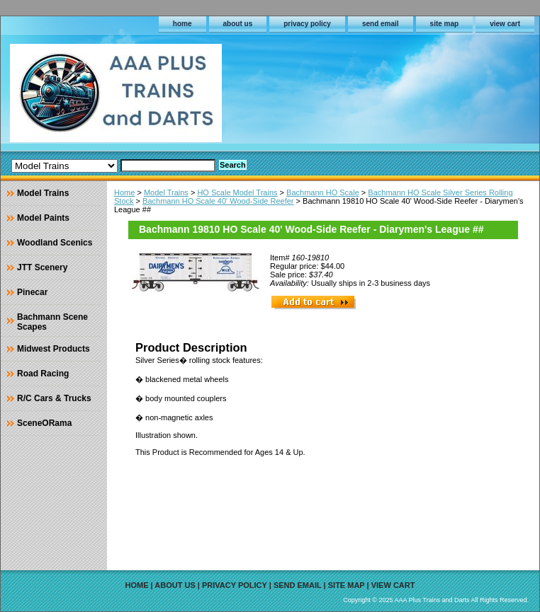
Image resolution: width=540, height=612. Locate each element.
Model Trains (166, 192)
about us (238, 24)
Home (124, 192)
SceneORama (44, 423)
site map (444, 24)
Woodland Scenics (54, 243)
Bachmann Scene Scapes (52, 322)
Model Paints (43, 218)
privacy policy (307, 24)
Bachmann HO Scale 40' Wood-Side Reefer (217, 201)
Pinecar (32, 292)
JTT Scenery (42, 267)
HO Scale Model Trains (237, 192)
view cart (505, 24)
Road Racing (43, 374)
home (182, 24)
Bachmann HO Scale (322, 192)
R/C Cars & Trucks (54, 398)
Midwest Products (53, 349)
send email (380, 24)
